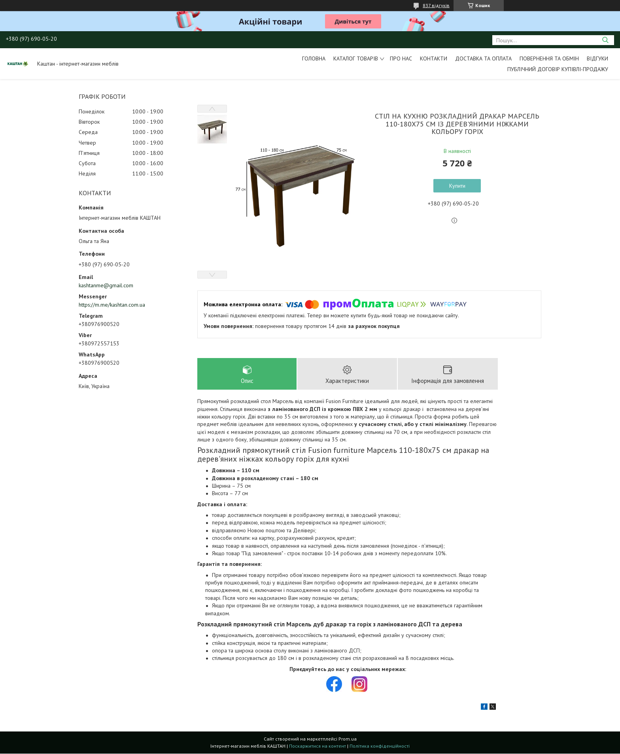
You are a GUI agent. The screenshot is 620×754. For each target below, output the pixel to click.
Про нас (401, 58)
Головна (313, 58)
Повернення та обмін (549, 58)
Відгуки (597, 58)
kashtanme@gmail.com (106, 285)
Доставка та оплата (483, 58)
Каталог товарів (355, 58)
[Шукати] (605, 40)
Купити (457, 185)
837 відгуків (436, 5)
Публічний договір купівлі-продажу (557, 69)
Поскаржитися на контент (317, 746)
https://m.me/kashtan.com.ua (112, 304)
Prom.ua (347, 739)
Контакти (433, 58)
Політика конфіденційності (380, 746)
